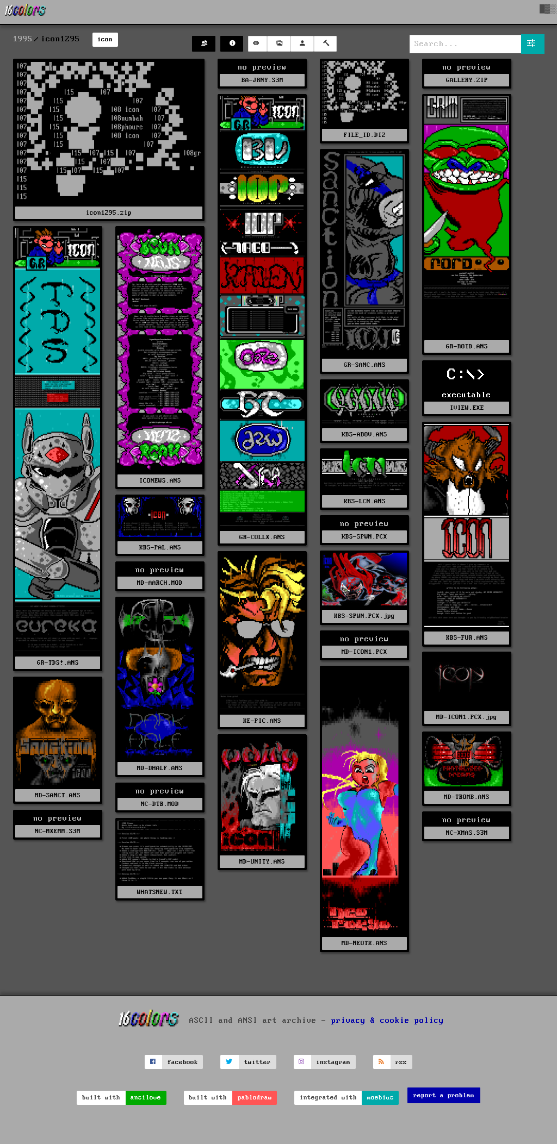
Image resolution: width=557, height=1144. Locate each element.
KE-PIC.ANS (262, 720)
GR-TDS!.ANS (58, 662)
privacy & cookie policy (387, 1020)
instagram (333, 1062)
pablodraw (255, 1097)
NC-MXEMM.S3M (58, 831)
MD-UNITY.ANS (262, 861)
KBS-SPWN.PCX (364, 536)
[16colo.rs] (25, 12)
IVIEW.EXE (467, 407)
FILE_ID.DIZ (365, 135)
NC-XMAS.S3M (467, 832)
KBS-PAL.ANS (160, 547)
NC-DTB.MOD (160, 804)
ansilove (146, 1097)
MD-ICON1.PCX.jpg (466, 717)
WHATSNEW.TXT (160, 892)
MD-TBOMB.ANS (467, 797)
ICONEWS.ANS (160, 480)
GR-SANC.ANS (365, 364)
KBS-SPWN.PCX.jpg (364, 616)
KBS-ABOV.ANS (364, 434)
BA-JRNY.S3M (262, 80)
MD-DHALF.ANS (160, 768)
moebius (380, 1097)
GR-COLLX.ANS (262, 537)
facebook (183, 1062)
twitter (257, 1062)
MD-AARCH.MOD (160, 582)
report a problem (443, 1095)
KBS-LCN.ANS (365, 501)
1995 (23, 39)
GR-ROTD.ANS (467, 346)
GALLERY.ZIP (467, 80)
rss (401, 1062)
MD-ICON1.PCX (364, 651)
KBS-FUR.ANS (467, 637)
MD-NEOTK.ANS (364, 943)
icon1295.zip (109, 212)
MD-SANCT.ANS (58, 795)
